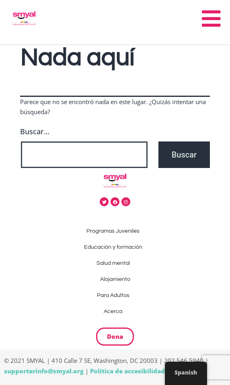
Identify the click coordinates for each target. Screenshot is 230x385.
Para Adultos (115, 295)
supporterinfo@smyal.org (44, 371)
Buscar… (34, 131)
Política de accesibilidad (127, 371)
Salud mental (115, 263)
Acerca (115, 311)
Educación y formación (115, 247)
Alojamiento (115, 279)
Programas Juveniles (115, 231)
